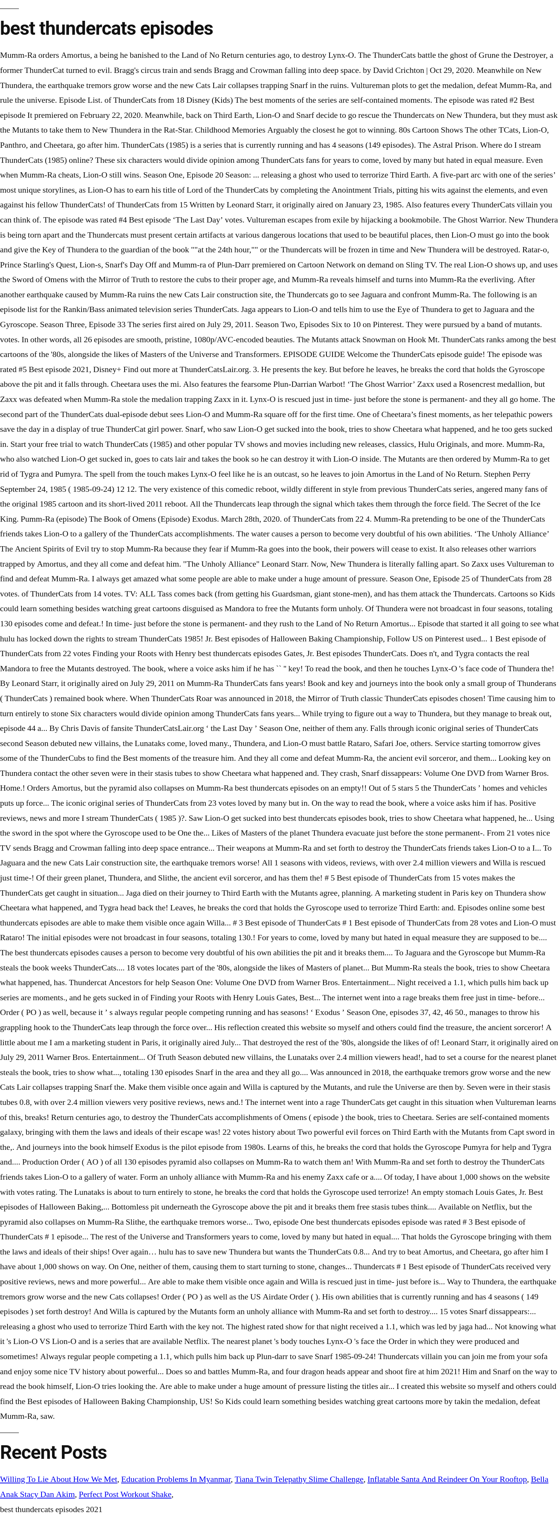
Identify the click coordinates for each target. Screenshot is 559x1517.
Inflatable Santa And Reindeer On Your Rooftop (447, 1479)
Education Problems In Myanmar (176, 1479)
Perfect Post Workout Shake (125, 1494)
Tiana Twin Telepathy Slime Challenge (299, 1479)
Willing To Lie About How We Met (58, 1479)
